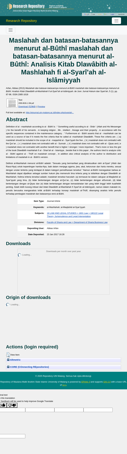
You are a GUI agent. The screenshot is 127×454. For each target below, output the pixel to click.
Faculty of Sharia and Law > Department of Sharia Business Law (77, 222)
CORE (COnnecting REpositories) (28, 367)
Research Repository (21, 21)
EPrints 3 (85, 382)
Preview (41, 106)
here (64, 385)
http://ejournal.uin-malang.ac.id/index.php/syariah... (50, 112)
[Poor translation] (12, 405)
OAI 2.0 (106, 382)
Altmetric (14, 359)
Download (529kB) (27, 106)
